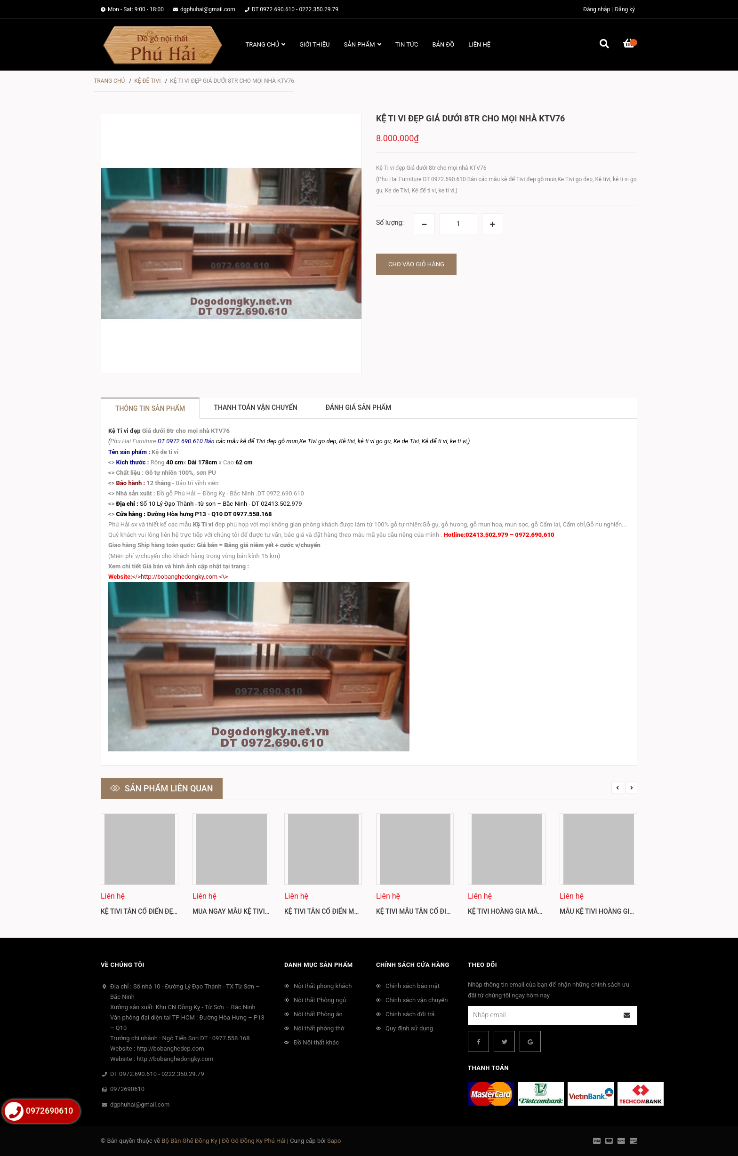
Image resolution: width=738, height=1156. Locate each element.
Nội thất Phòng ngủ (320, 1000)
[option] (139, 868)
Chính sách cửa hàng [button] (412, 964)
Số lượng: (390, 222)
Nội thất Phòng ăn (318, 1014)
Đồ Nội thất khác (316, 1042)
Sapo (334, 1140)
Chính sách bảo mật (412, 985)
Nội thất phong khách (323, 985)
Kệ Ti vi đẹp (124, 430)
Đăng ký (625, 9)
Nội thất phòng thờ (319, 1028)
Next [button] (631, 787)
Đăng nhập (596, 9)
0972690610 (127, 1088)
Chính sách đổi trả (409, 1014)
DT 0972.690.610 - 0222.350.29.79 (295, 9)
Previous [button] (617, 787)
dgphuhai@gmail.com (207, 9)
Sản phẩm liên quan (169, 788)
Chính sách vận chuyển (416, 1000)
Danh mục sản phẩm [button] (318, 964)
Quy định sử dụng (409, 1028)
